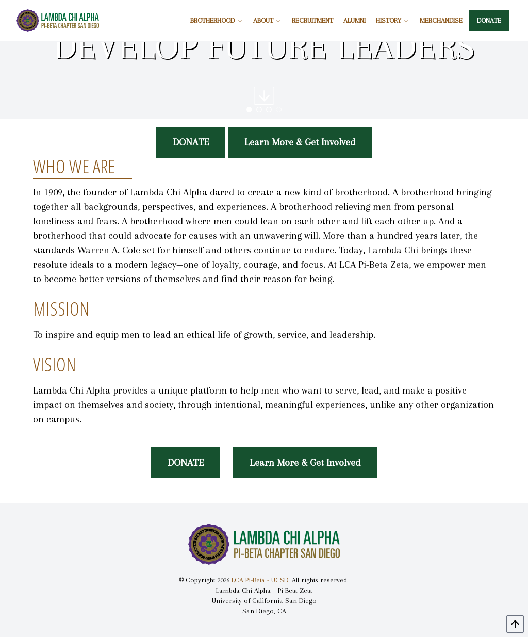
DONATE (489, 20)
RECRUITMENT (312, 20)
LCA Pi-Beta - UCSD (260, 580)
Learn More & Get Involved (299, 142)
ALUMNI (354, 20)
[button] (249, 109)
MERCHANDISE (441, 20)
